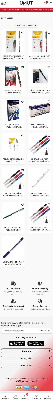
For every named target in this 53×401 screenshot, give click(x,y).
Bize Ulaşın (26, 365)
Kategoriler (26, 358)
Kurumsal (26, 351)
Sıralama (32, 25)
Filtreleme (21, 25)
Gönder (45, 330)
